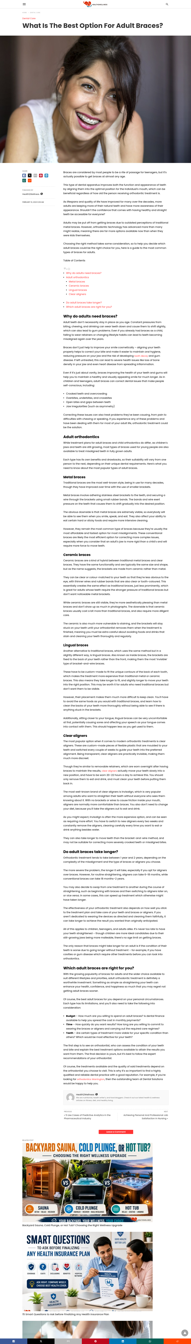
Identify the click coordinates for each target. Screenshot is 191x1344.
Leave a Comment (116, 1131)
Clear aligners (77, 294)
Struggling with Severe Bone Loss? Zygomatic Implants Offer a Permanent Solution (144, 1288)
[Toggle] (69, 269)
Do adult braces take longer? (84, 302)
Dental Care (35, 13)
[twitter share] (29, 175)
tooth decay (141, 356)
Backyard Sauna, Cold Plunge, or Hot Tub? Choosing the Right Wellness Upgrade (45, 1177)
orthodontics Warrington (92, 1079)
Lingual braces (78, 290)
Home (24, 13)
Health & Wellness (30, 1220)
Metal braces (77, 281)
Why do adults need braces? (83, 273)
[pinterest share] (41, 175)
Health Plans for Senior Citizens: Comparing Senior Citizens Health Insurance (44, 1288)
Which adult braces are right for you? (89, 307)
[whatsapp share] (24, 180)
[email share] (35, 175)
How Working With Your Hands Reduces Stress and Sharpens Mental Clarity (93, 1288)
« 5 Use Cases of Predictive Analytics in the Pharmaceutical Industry (87, 1117)
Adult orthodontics (77, 277)
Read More (36, 1242)
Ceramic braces (79, 285)
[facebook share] (24, 175)
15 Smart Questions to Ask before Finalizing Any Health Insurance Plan (95, 1175)
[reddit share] (29, 180)
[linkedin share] (46, 175)
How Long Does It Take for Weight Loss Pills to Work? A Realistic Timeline (143, 1177)
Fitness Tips (128, 1220)
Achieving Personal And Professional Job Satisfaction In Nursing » (146, 1117)
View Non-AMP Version (113, 1330)
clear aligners (110, 770)
